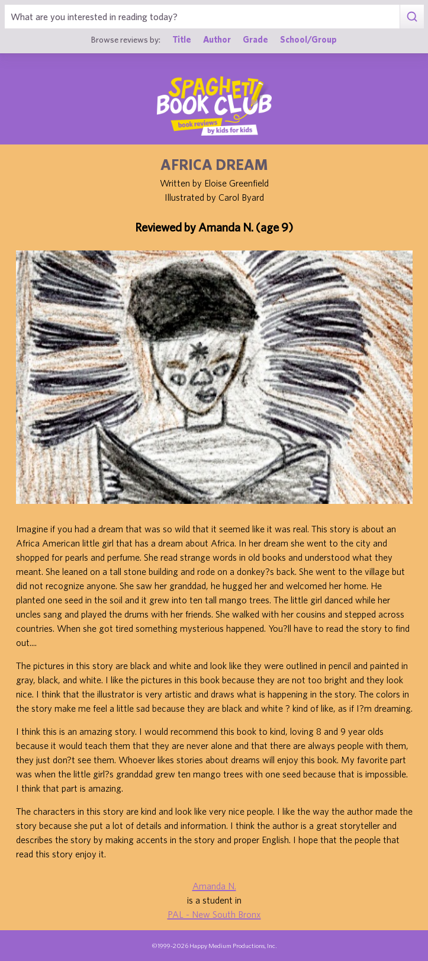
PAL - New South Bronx (214, 914)
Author (217, 39)
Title (181, 39)
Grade (255, 39)
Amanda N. (214, 885)
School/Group (308, 39)
